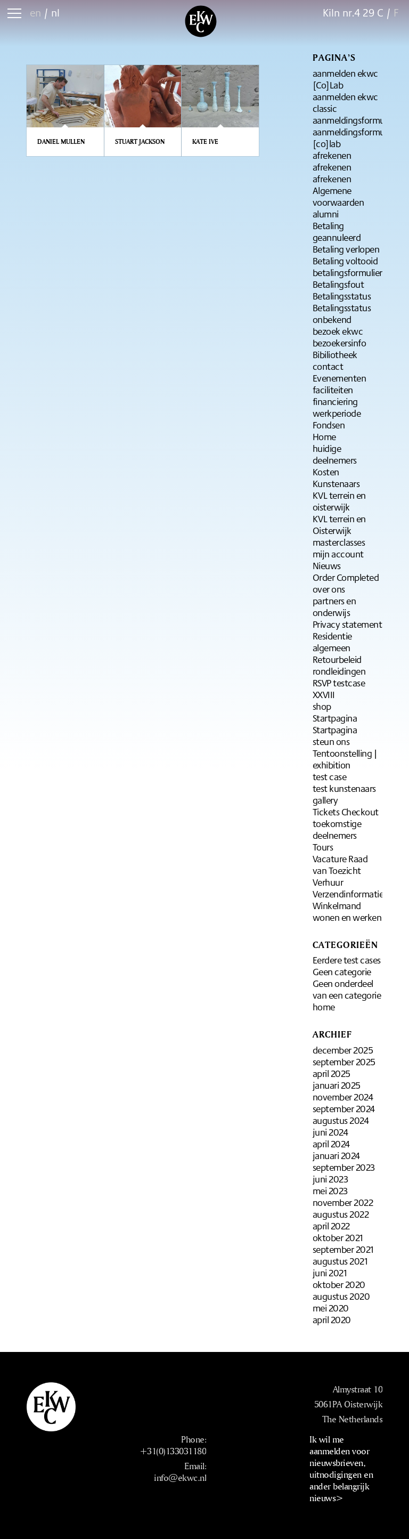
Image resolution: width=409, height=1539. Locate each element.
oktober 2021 (338, 1237)
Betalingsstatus (342, 296)
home (324, 1007)
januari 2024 (336, 1155)
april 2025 (331, 1073)
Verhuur (328, 882)
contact (328, 366)
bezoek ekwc (338, 331)
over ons (329, 589)
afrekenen (332, 155)
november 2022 (343, 1202)
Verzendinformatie (348, 894)
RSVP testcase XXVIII (339, 688)
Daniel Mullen (61, 141)
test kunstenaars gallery (344, 794)
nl (55, 12)
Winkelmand (337, 905)
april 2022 (331, 1226)
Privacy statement (347, 624)
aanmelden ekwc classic (345, 102)
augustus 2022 (341, 1214)
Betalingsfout (338, 284)
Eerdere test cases (347, 960)
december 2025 (343, 1050)
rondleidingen (339, 671)
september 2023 (344, 1167)
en (35, 12)
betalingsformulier (347, 272)
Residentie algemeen (332, 641)
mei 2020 (331, 1308)
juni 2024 (330, 1132)
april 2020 (332, 1319)
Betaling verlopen (346, 249)
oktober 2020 (339, 1284)
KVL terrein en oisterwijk (339, 501)
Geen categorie (342, 971)
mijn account (338, 554)
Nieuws (327, 565)
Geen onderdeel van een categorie (347, 989)
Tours (323, 847)
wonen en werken (347, 917)
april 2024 (331, 1144)
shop (322, 706)
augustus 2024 (341, 1120)
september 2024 (344, 1108)
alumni (326, 214)
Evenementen (339, 378)
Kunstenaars (336, 483)
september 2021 (343, 1249)
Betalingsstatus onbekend (342, 313)
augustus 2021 (340, 1261)
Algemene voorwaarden (338, 196)
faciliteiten (333, 389)
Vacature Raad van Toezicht (340, 864)
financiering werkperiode (337, 407)
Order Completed (346, 577)
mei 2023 (330, 1190)
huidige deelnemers (335, 454)
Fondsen (329, 425)
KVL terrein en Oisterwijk (339, 524)
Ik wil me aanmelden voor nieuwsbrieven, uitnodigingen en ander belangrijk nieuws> (341, 1468)
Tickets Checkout (346, 812)
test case (330, 776)
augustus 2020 (341, 1296)
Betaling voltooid (345, 261)
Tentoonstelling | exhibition (345, 759)
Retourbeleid (337, 659)
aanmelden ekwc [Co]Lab (345, 79)
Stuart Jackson (140, 141)
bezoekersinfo (339, 343)
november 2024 (343, 1097)
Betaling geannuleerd (337, 231)
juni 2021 (330, 1272)
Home (324, 436)
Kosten (326, 472)
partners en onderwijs (334, 606)
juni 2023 (330, 1179)
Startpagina (335, 718)
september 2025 (344, 1061)
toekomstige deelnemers (337, 829)
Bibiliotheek (335, 354)
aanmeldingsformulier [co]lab (354, 137)
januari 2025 (337, 1085)
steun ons (331, 741)
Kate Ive (205, 141)
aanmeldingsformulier (354, 120)
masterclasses (339, 542)
